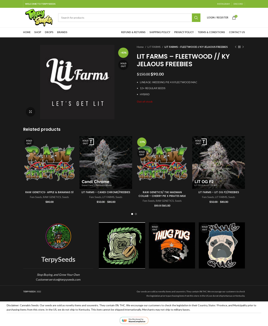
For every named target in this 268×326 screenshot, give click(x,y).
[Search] (129, 17)
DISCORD (238, 3)
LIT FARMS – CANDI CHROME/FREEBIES (106, 192)
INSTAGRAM (223, 3)
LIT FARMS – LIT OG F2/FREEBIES (218, 192)
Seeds (65, 197)
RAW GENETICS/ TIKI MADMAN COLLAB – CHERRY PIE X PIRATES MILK (162, 194)
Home (140, 46)
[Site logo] (38, 17)
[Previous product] (235, 47)
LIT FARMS (154, 46)
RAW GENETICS (52, 197)
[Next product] (243, 47)
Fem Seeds (36, 197)
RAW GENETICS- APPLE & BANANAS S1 (49, 192)
